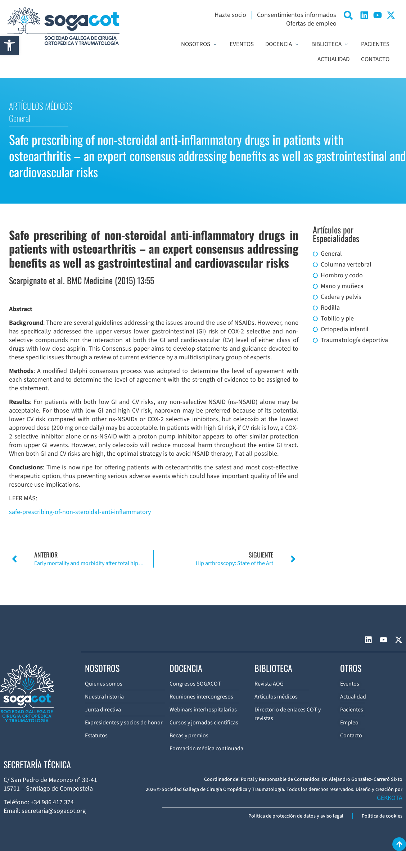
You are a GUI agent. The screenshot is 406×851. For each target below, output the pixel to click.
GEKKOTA (389, 797)
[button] (9, 45)
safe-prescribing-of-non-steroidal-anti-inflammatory (80, 512)
